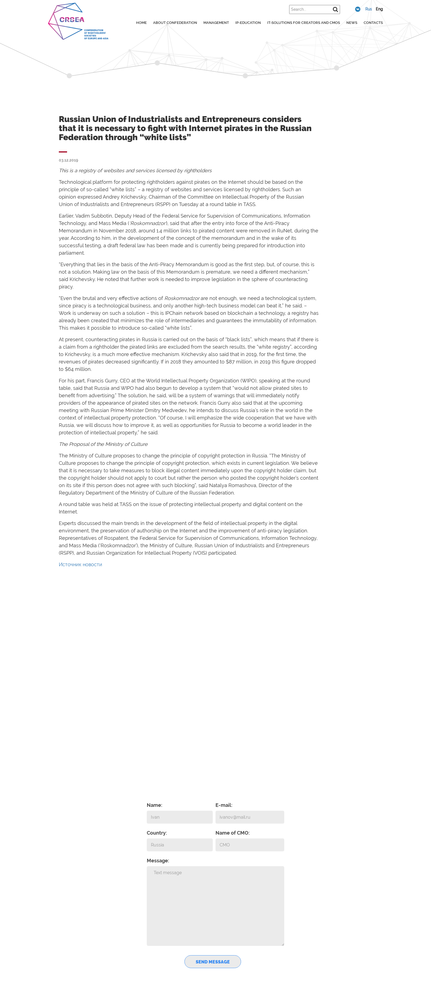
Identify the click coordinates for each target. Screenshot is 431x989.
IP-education (248, 23)
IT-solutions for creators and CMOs (303, 23)
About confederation (175, 23)
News (351, 23)
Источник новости (80, 564)
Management (216, 23)
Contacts (373, 23)
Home (141, 23)
